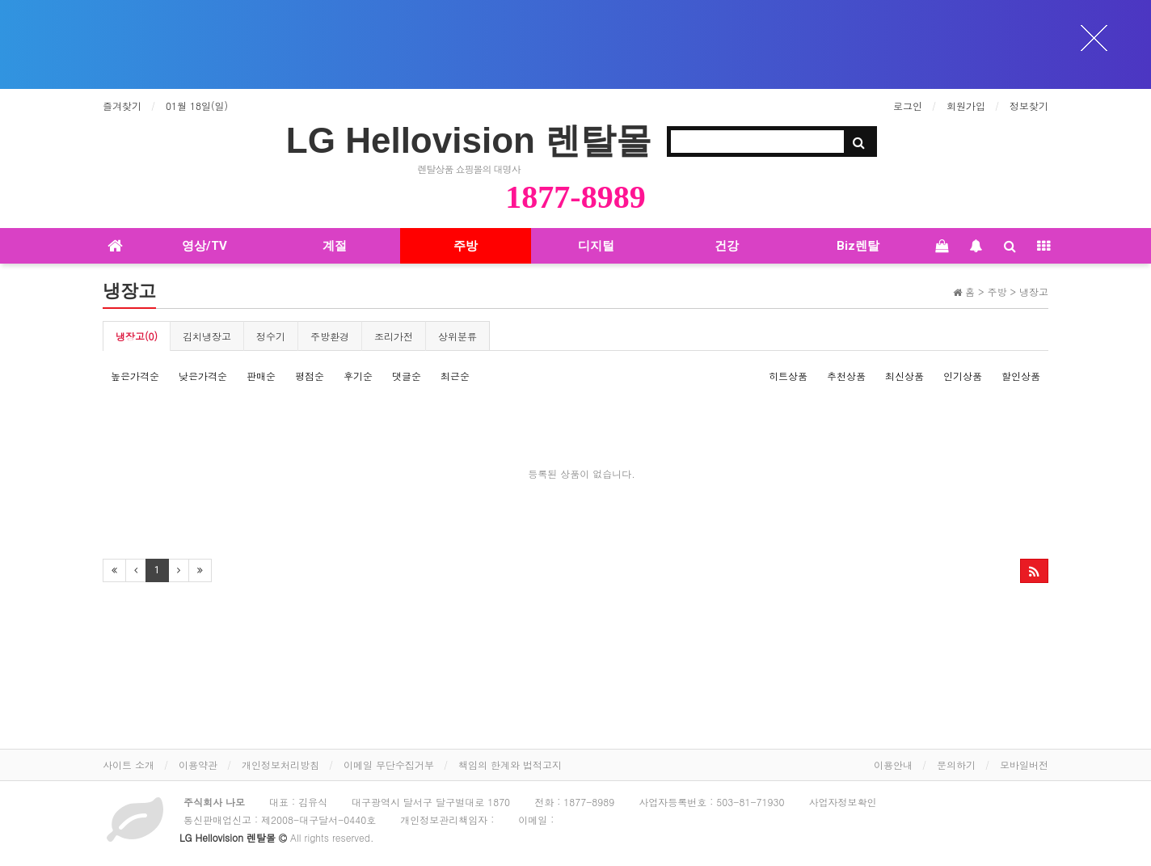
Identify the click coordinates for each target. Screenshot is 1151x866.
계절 (335, 246)
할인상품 (1020, 375)
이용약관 (198, 764)
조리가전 (393, 336)
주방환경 (329, 336)
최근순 (455, 375)
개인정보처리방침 (280, 764)
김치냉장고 (207, 336)
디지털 (596, 246)
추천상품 (846, 375)
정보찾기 (1029, 105)
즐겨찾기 (122, 105)
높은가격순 (135, 375)
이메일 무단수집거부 (389, 764)
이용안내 (893, 764)
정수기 (270, 336)
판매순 (261, 375)
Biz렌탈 (858, 246)
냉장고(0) (137, 336)
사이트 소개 (128, 764)
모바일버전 (1024, 764)
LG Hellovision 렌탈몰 (468, 140)
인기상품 (962, 375)
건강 (727, 246)
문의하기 (956, 764)
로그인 (907, 105)
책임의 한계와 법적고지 (510, 764)
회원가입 (966, 105)
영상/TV (204, 246)
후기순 (358, 375)
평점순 (309, 375)
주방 (465, 246)
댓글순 (406, 375)
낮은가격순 (203, 375)
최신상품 (904, 375)
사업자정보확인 (842, 802)
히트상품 (788, 375)
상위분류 (457, 336)
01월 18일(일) (197, 105)
